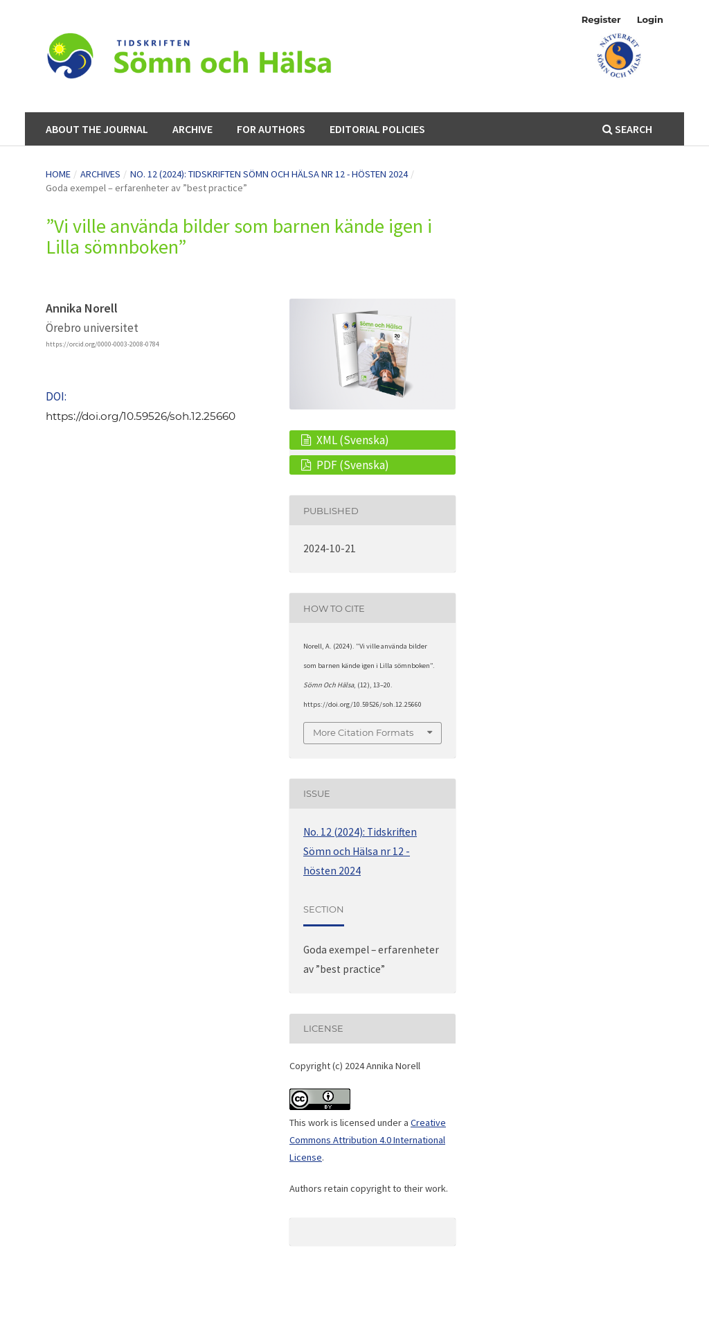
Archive (192, 129)
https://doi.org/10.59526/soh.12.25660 (140, 416)
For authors (271, 129)
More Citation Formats (363, 732)
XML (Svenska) (351, 440)
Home (58, 174)
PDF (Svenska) (351, 465)
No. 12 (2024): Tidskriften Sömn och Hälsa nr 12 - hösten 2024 (269, 174)
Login (650, 19)
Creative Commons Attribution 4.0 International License (367, 1139)
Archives (100, 174)
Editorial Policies (377, 129)
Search (627, 129)
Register (601, 19)
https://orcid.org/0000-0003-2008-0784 (102, 344)
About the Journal (97, 129)
